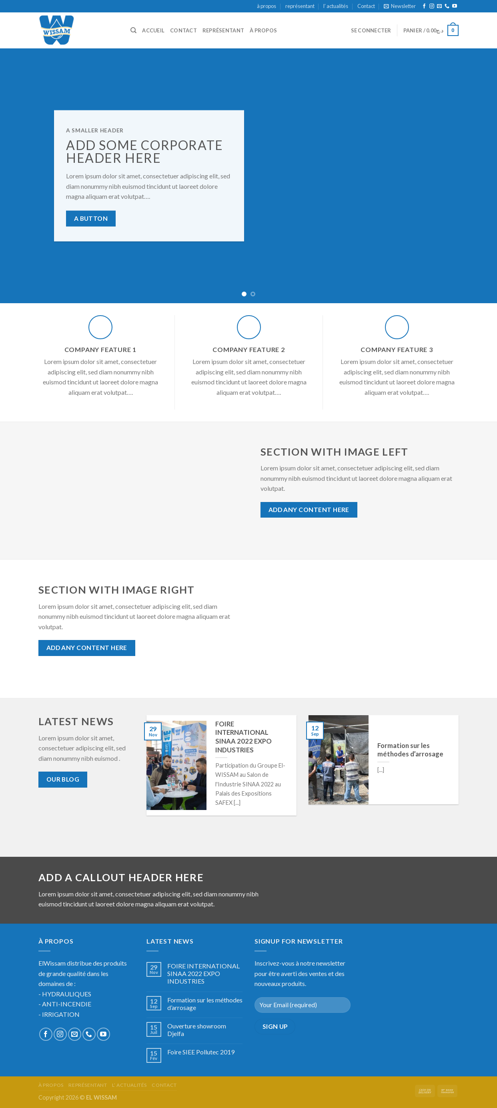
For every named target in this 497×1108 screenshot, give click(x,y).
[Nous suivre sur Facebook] (424, 6)
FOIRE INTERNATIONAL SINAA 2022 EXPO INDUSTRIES (203, 973)
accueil (153, 30)
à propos (266, 6)
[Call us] (447, 6)
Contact (366, 6)
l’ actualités (335, 6)
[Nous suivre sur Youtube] (454, 6)
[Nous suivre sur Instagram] (431, 6)
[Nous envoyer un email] (439, 6)
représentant (300, 6)
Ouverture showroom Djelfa (196, 1029)
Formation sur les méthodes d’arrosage (204, 1003)
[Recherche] (133, 30)
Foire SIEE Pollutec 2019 (200, 1052)
